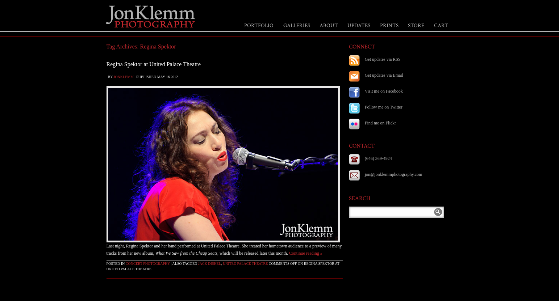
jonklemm (124, 77)
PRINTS (389, 25)
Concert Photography (148, 264)
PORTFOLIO (259, 25)
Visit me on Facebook (384, 91)
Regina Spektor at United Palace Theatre (154, 64)
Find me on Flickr (380, 123)
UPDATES (358, 25)
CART (441, 25)
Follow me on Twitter (383, 107)
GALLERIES (296, 25)
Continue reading (305, 253)
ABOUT (329, 25)
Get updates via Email (384, 75)
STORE (416, 25)
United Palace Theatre (245, 264)
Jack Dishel (209, 264)
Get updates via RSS (383, 59)
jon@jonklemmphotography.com (393, 174)
